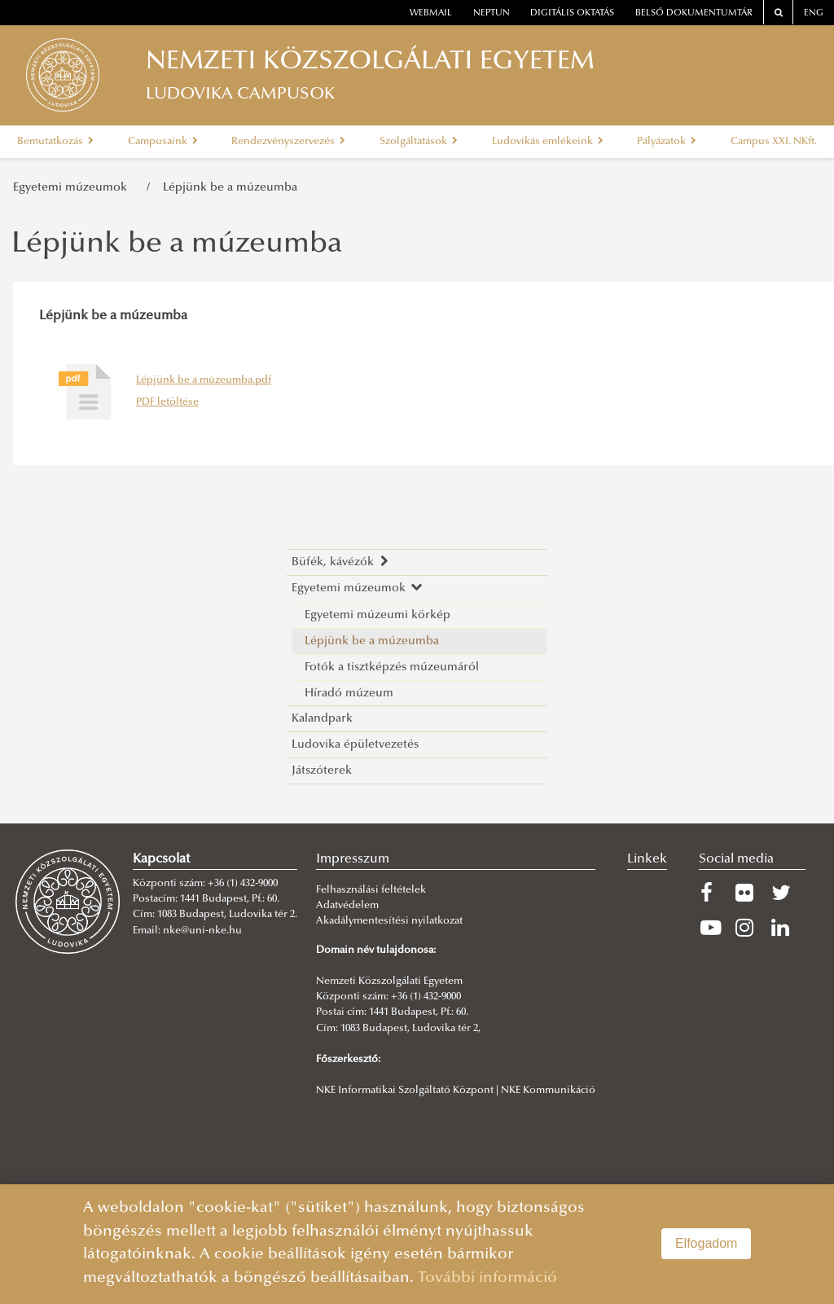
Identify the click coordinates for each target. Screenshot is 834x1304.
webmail (431, 13)
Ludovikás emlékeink (548, 142)
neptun (491, 13)
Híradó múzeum (349, 693)
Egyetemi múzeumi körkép (377, 615)
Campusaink (163, 142)
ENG (813, 13)
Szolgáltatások (419, 142)
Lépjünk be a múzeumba (230, 188)
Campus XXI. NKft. (774, 142)
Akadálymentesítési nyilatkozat (389, 921)
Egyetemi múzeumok (73, 188)
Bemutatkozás (55, 142)
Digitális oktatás (572, 13)
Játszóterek (322, 771)
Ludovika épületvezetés (355, 745)
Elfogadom (706, 1243)
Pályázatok (666, 142)
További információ (487, 1278)
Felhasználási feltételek (371, 890)
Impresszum (352, 859)
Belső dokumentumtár (694, 13)
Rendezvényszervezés (288, 142)
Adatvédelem (347, 906)
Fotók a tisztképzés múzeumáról (392, 667)
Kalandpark (322, 719)
